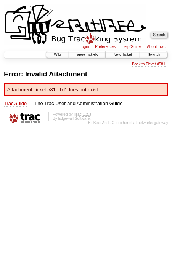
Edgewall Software (74, 118)
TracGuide (15, 103)
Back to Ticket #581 (148, 64)
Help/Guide (131, 47)
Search (154, 55)
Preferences (105, 47)
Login (84, 47)
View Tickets (87, 55)
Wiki (57, 55)
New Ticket (122, 55)
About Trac (156, 47)
